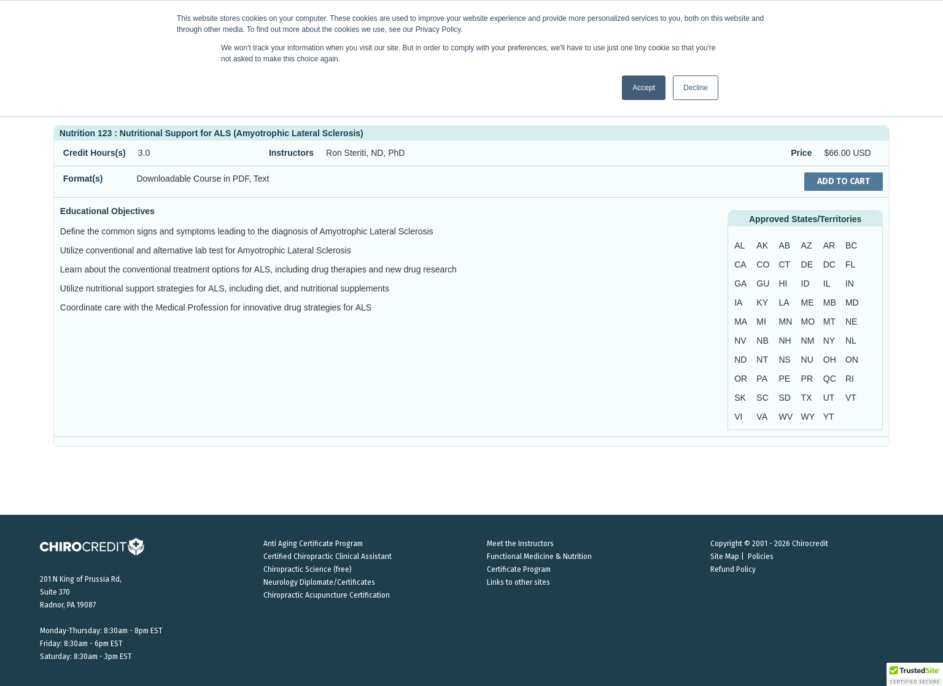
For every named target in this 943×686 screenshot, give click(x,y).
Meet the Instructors (520, 543)
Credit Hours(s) (94, 153)
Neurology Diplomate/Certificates (319, 582)
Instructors (291, 153)
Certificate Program (519, 569)
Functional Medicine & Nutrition (539, 556)
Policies (761, 556)
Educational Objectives (107, 211)
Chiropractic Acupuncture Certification (326, 595)
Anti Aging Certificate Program (313, 543)
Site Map (724, 556)
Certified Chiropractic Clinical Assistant (327, 556)
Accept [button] (643, 87)
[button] (915, 674)
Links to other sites (518, 582)
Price (801, 153)
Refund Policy (733, 569)
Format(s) (83, 178)
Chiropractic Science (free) (307, 569)
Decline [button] (695, 87)
